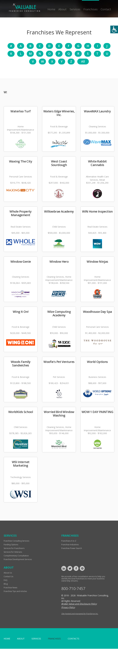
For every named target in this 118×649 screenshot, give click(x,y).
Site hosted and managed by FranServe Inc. (79, 614)
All (83, 62)
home (7, 638)
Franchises (90, 9)
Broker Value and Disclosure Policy (79, 604)
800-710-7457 (73, 589)
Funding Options (11, 545)
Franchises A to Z (68, 541)
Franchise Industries (70, 545)
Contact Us (8, 576)
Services (75, 9)
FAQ (5, 580)
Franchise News (10, 588)
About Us (8, 573)
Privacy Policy (68, 607)
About (62, 9)
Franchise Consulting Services (16, 541)
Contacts (73, 638)
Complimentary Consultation (16, 556)
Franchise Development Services (18, 559)
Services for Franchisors (14, 548)
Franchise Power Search (71, 548)
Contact (106, 9)
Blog (6, 584)
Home (51, 9)
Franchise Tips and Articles (15, 591)
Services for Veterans (13, 552)
